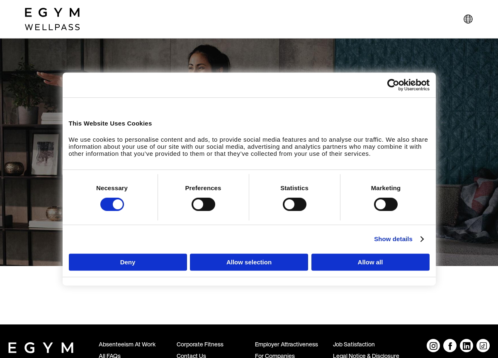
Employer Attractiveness (286, 344)
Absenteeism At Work (127, 344)
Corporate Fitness (200, 344)
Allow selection (249, 262)
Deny (128, 262)
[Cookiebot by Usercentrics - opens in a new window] (393, 85)
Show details (393, 238)
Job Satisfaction (354, 344)
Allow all (370, 262)
